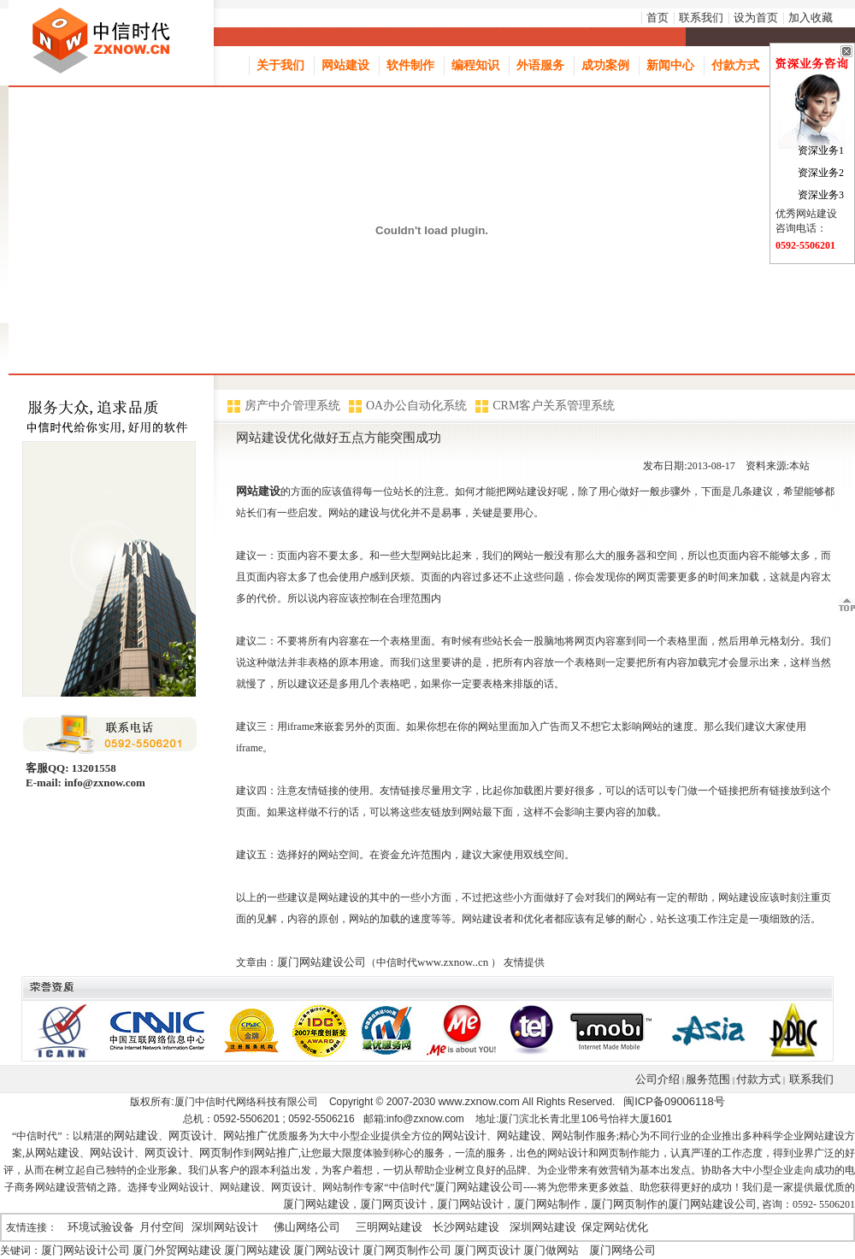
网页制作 (221, 1152)
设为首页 (756, 17)
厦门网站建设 (316, 1203)
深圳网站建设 (543, 1227)
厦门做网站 (551, 1250)
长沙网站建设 (466, 1227)
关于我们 (280, 65)
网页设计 (190, 1135)
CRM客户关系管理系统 (553, 405)
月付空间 (161, 1227)
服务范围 (708, 1079)
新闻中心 (670, 65)
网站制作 (573, 1135)
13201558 (92, 768)
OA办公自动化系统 (416, 405)
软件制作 (410, 65)
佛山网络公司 (307, 1227)
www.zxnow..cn (452, 962)
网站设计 (464, 1135)
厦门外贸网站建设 (177, 1250)
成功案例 (605, 65)
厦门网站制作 (547, 1203)
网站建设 (345, 65)
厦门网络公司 (622, 1250)
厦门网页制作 (624, 1203)
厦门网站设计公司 (85, 1250)
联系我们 (701, 17)
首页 (657, 17)
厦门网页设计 (393, 1203)
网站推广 (245, 1135)
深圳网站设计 (225, 1227)
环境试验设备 (101, 1227)
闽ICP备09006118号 (674, 1101)
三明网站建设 (389, 1227)
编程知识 (475, 65)
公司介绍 (657, 1079)
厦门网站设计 (470, 1203)
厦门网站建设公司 (321, 962)
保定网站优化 (614, 1227)
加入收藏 (810, 17)
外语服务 (540, 65)
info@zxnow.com (103, 782)
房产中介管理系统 (292, 405)
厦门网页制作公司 (407, 1250)
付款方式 (735, 65)
